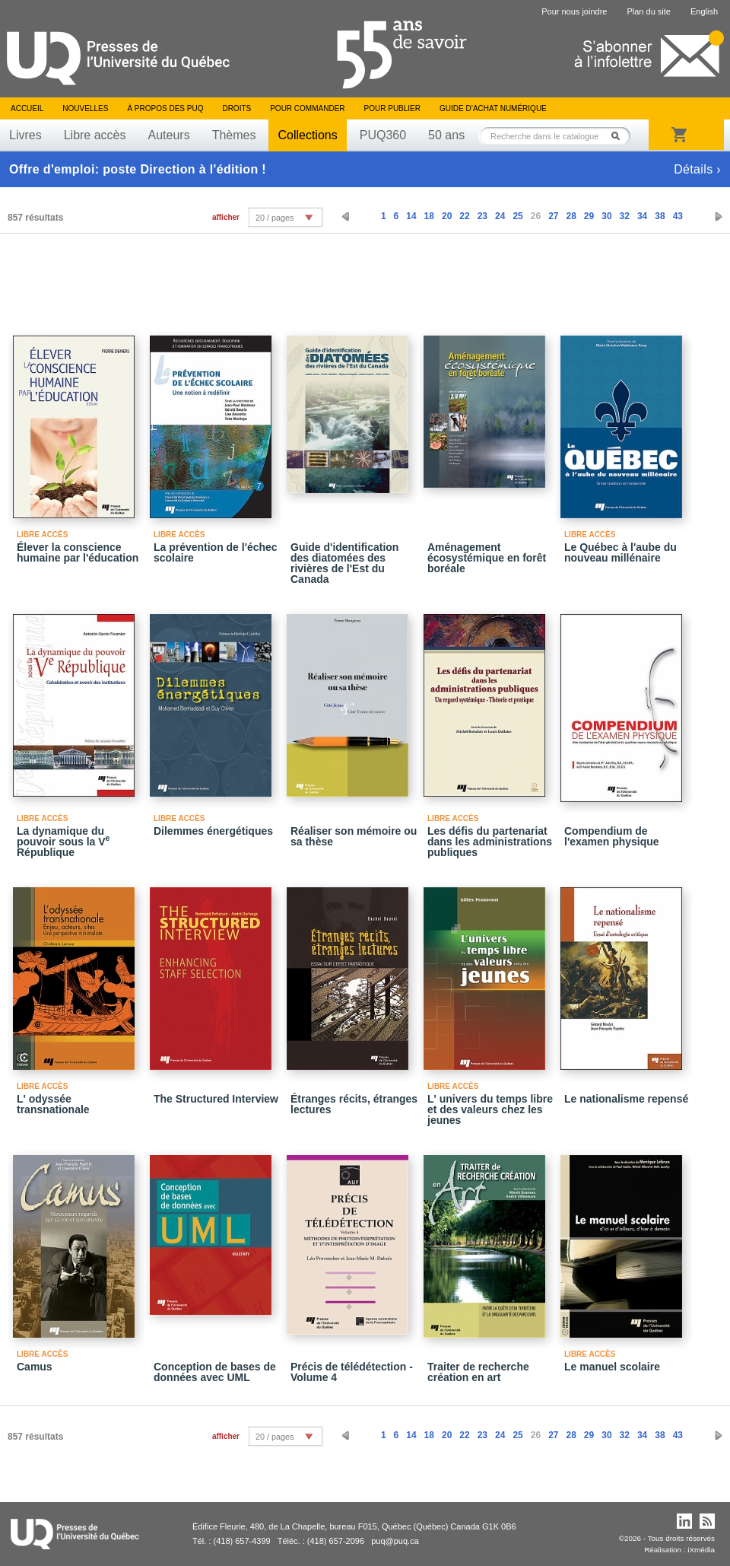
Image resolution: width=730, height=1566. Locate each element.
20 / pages (275, 217)
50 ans (446, 135)
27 (553, 216)
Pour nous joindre (574, 11)
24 (500, 216)
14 (411, 216)
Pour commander (307, 108)
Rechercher (619, 135)
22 (464, 216)
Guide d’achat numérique (493, 108)
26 (536, 216)
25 (517, 216)
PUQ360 (383, 135)
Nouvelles (85, 108)
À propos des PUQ (165, 108)
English (704, 11)
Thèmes (234, 135)
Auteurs (169, 135)
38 (660, 216)
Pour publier (392, 108)
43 (678, 216)
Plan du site (648, 11)
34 (642, 216)
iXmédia (701, 1549)
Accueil (27, 108)
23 (482, 216)
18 (429, 216)
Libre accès (95, 135)
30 (606, 216)
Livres (25, 135)
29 (589, 216)
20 (447, 216)
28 (571, 216)
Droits (236, 108)
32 (625, 216)
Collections (307, 135)
